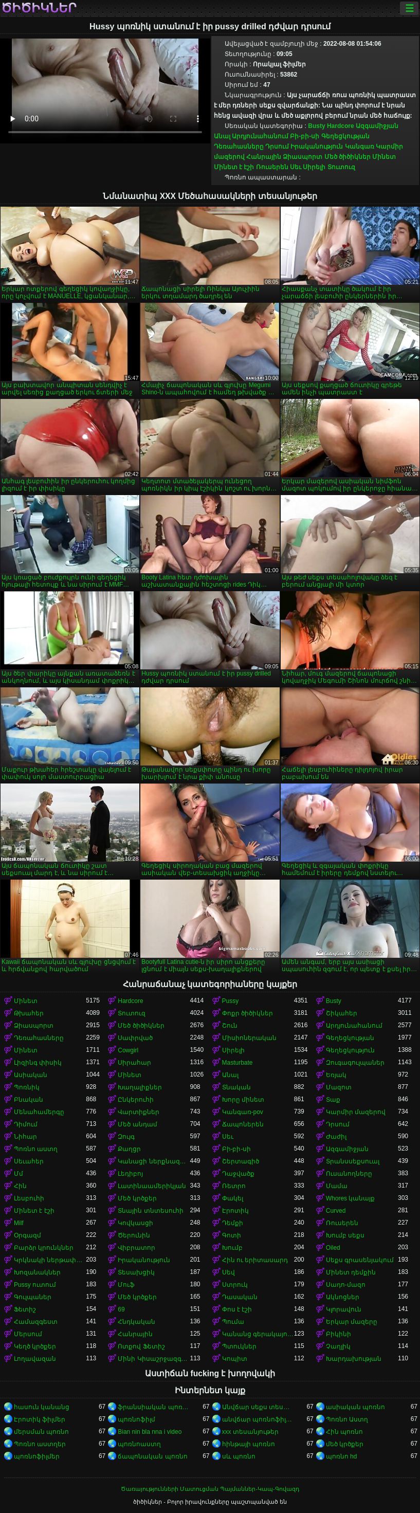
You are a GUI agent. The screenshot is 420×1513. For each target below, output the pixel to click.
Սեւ (295, 167)
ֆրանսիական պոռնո (154, 1407)
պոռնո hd (341, 1456)
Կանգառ (359, 146)
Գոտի (231, 1235)
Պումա (233, 1321)
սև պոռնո (238, 1456)
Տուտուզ (341, 167)
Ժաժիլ (336, 1136)
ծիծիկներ (39, 8)
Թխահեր (29, 1013)
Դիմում (26, 1124)
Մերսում (28, 1334)
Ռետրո (234, 1186)
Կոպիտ (234, 1358)
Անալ (222, 136)
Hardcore (340, 126)
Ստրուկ (235, 1284)
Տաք (333, 1099)
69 (121, 1309)
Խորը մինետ (243, 1099)
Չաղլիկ (338, 1346)
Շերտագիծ (240, 1161)
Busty (316, 126)
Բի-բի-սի (304, 136)
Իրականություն (316, 146)
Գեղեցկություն (350, 1050)
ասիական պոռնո (355, 1407)
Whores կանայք (350, 1198)
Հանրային (263, 156)
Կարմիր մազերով (356, 1112)
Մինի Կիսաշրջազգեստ (154, 1358)
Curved (336, 1210)
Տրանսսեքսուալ (352, 1161)
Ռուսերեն (272, 167)
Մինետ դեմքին (351, 1272)
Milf (19, 1223)
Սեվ (228, 1272)
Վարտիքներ (138, 1112)
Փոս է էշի (237, 1309)
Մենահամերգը (39, 1112)
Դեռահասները (239, 146)
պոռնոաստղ (139, 1444)
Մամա (337, 1186)
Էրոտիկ (235, 1210)
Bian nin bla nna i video (149, 1431)
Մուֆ (126, 1284)
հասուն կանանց (41, 1407)
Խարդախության (353, 1358)
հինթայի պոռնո (248, 1444)
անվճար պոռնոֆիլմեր (258, 1419)
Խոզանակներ (37, 1272)
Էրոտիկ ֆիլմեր (39, 1419)
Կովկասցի (135, 1223)
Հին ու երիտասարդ (255, 1260)
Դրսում (277, 146)
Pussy (230, 1001)
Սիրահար (134, 1062)
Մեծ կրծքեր (137, 1198)
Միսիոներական (249, 1038)
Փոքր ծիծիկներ (247, 1013)
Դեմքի (232, 1223)
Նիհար (25, 1136)
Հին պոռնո (344, 1431)
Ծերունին (134, 1235)
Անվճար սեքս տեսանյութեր (258, 1407)
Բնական (28, 1099)
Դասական (240, 1297)
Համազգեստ (36, 1321)
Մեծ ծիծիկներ (347, 156)
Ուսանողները (349, 1173)
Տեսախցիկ (136, 1272)
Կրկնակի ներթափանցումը (50, 1260)
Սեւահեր (29, 1161)
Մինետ (384, 156)
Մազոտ (339, 1087)
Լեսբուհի (29, 1198)
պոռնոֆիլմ (136, 1419)
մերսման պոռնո (41, 1431)
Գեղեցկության (345, 136)
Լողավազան (35, 1358)
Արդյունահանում (260, 136)
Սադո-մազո (346, 1284)
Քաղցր (129, 1149)
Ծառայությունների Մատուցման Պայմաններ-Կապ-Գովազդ (210, 1489)
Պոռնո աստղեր (40, 1444)
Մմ (18, 1173)
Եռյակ (336, 1075)
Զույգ (126, 1136)
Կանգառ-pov (242, 1112)
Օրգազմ (27, 1235)
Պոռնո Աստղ (347, 1419)
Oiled (333, 1247)
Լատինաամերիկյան (152, 1186)
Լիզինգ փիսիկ (38, 1062)
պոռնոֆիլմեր (37, 1456)
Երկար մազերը (351, 1321)
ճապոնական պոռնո (152, 1456)
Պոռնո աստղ (36, 1149)
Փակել (232, 1198)
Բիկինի (338, 1334)
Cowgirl (128, 1050)
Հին (20, 1186)
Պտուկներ (239, 1346)
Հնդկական (136, 1321)
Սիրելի (314, 167)
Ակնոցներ (342, 1297)
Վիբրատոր (136, 1247)
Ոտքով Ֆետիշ (141, 1346)
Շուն (230, 1025)
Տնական (236, 1087)
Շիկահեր (341, 1013)
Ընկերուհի (136, 1099)
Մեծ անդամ (137, 1124)
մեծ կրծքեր (344, 1444)
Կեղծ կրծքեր (35, 1346)
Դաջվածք (238, 1173)
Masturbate (237, 1062)
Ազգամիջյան (377, 126)
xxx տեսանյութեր (250, 1431)
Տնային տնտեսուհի (150, 1210)
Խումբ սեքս (345, 1235)
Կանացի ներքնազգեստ (154, 1161)
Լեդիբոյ (130, 1173)
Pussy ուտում (35, 1284)
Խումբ (232, 1247)
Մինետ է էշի (234, 167)
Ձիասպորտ (302, 156)
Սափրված (135, 1038)
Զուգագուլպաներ (355, 1062)
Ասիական (30, 1075)
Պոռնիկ (27, 1087)
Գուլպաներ (32, 1297)
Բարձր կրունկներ (44, 1247)
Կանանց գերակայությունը (258, 1334)
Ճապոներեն (243, 1124)
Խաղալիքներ (140, 1087)
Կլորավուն (343, 1309)
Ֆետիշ (25, 1309)
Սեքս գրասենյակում (360, 1260)
